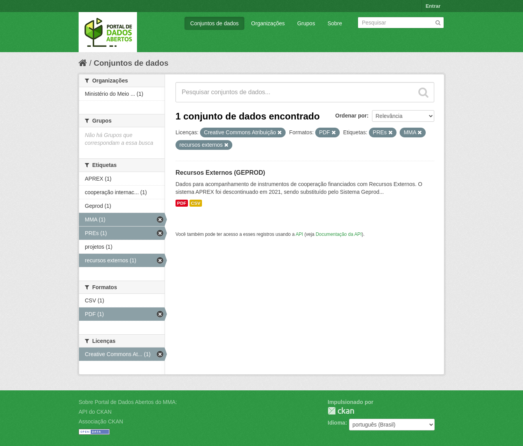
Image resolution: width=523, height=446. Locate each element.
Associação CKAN (101, 421)
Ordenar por (351, 115)
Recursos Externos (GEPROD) (220, 172)
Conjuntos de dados (214, 23)
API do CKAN (95, 412)
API (299, 234)
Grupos (306, 23)
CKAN (341, 411)
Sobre (335, 23)
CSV (195, 203)
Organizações (267, 23)
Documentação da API (339, 234)
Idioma (336, 423)
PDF (181, 203)
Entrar (433, 6)
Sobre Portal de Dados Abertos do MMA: (128, 402)
